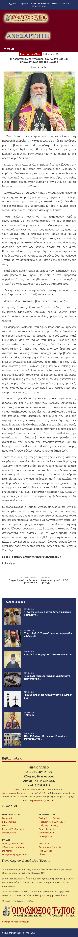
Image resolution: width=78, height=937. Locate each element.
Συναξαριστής (9, 832)
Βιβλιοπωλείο (9, 821)
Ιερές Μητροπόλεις (30, 54)
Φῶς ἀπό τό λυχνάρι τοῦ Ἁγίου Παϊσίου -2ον (48, 654)
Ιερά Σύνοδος (45, 850)
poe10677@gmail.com (43, 800)
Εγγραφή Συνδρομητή (19, 3)
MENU (9, 49)
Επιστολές (7, 850)
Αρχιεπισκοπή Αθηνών (50, 847)
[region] (27, 35)
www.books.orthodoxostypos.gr (18, 793)
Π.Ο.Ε (33, 3)
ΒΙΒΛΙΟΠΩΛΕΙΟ (39, 6)
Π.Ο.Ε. (5, 825)
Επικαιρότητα (46, 836)
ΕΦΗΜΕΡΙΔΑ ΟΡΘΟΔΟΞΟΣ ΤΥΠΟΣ (53, 3)
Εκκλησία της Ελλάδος (50, 818)
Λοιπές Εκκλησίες (47, 829)
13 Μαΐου (29, 715)
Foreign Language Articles (15, 854)
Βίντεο (42, 854)
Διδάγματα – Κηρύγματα (14, 847)
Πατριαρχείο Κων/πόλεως (52, 821)
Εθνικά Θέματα (46, 832)
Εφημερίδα (7, 818)
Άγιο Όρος (44, 843)
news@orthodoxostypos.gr (15, 921)
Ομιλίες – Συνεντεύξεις (13, 843)
